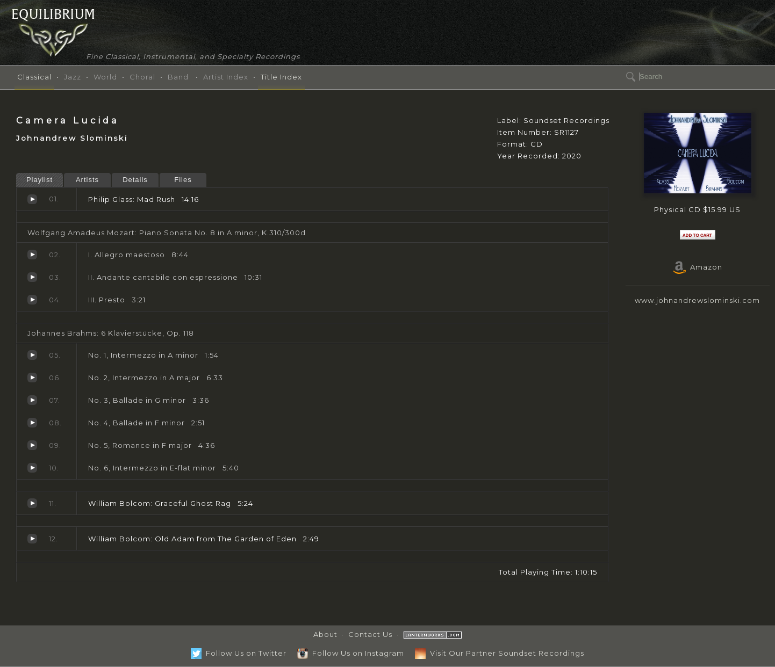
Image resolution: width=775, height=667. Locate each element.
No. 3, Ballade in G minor (32, 400)
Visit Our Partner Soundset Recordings (499, 653)
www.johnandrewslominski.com (697, 300)
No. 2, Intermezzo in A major (32, 377)
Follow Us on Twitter (238, 653)
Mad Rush (32, 199)
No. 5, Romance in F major (32, 445)
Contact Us (370, 634)
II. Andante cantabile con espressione (32, 277)
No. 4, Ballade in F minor (32, 422)
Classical (34, 77)
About (325, 634)
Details (135, 180)
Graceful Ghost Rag (32, 503)
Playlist (39, 180)
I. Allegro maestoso (32, 254)
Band (178, 77)
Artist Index (225, 77)
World (105, 77)
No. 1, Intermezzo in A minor (32, 355)
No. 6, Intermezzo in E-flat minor (32, 468)
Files (182, 180)
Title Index (281, 77)
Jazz (72, 77)
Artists (87, 180)
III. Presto (32, 300)
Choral (142, 77)
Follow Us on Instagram (350, 653)
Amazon (697, 267)
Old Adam (32, 538)
